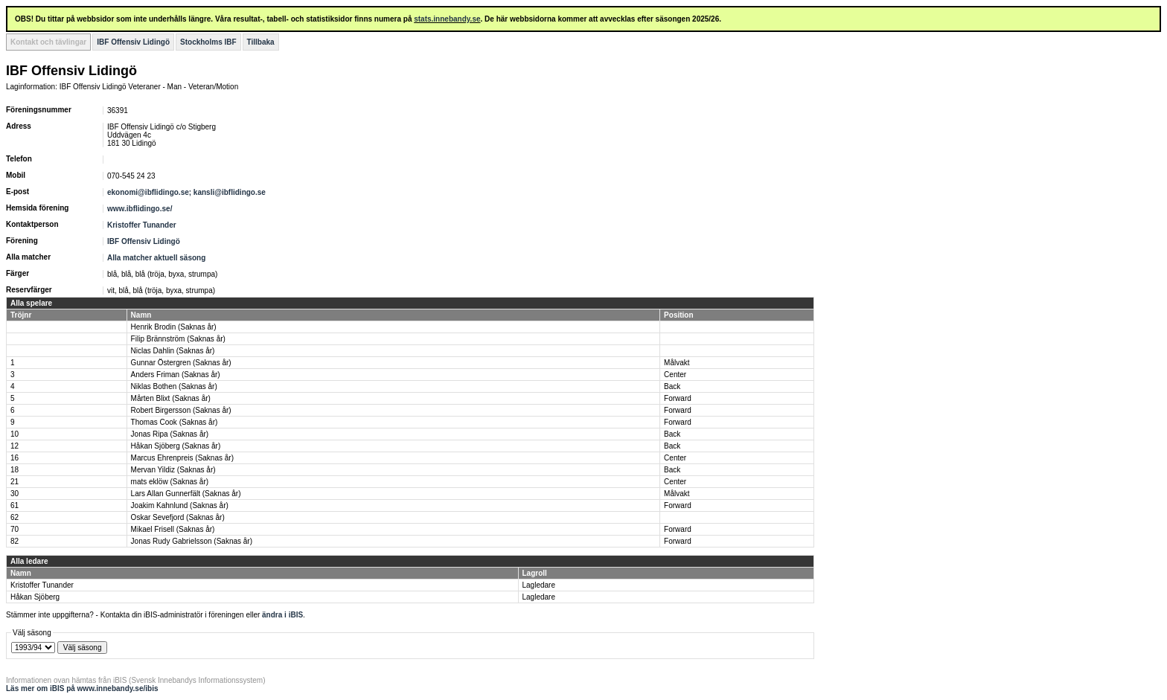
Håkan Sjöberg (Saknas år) (176, 446)
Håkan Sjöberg (35, 597)
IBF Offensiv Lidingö (133, 42)
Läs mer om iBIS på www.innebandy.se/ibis (82, 688)
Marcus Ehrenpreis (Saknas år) (182, 458)
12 (14, 446)
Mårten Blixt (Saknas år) (171, 398)
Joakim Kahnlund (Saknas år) (179, 505)
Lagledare (538, 585)
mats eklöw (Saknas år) (169, 482)
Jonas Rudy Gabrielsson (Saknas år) (191, 541)
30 (14, 493)
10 (14, 434)
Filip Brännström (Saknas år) (178, 339)
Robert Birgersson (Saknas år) (181, 410)
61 (14, 505)
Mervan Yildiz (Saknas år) (173, 470)
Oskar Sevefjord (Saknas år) (178, 517)
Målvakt (676, 363)
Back (672, 386)
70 (14, 529)
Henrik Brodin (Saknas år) (174, 327)
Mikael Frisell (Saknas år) (173, 529)
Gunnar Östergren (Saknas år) (181, 363)
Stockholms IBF (208, 42)
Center (675, 374)
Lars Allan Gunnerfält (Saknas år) (186, 493)
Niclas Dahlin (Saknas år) (173, 351)
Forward (677, 398)
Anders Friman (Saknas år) (175, 374)
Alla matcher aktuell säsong (156, 258)
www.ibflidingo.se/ (139, 209)
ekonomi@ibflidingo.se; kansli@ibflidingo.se (186, 192)
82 (14, 541)
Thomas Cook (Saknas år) (174, 422)
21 (14, 482)
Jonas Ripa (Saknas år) (170, 434)
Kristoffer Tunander (141, 225)
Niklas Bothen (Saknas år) (174, 386)
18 (14, 470)
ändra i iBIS (282, 615)
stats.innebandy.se (447, 19)
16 (14, 458)
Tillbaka (261, 42)
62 (14, 517)
